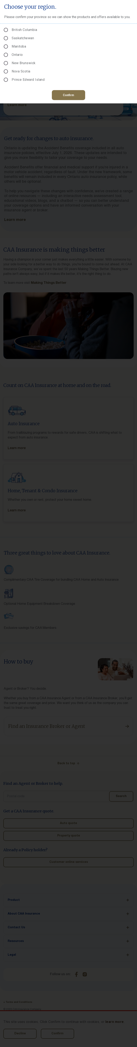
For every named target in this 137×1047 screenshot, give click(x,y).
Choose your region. (30, 6)
